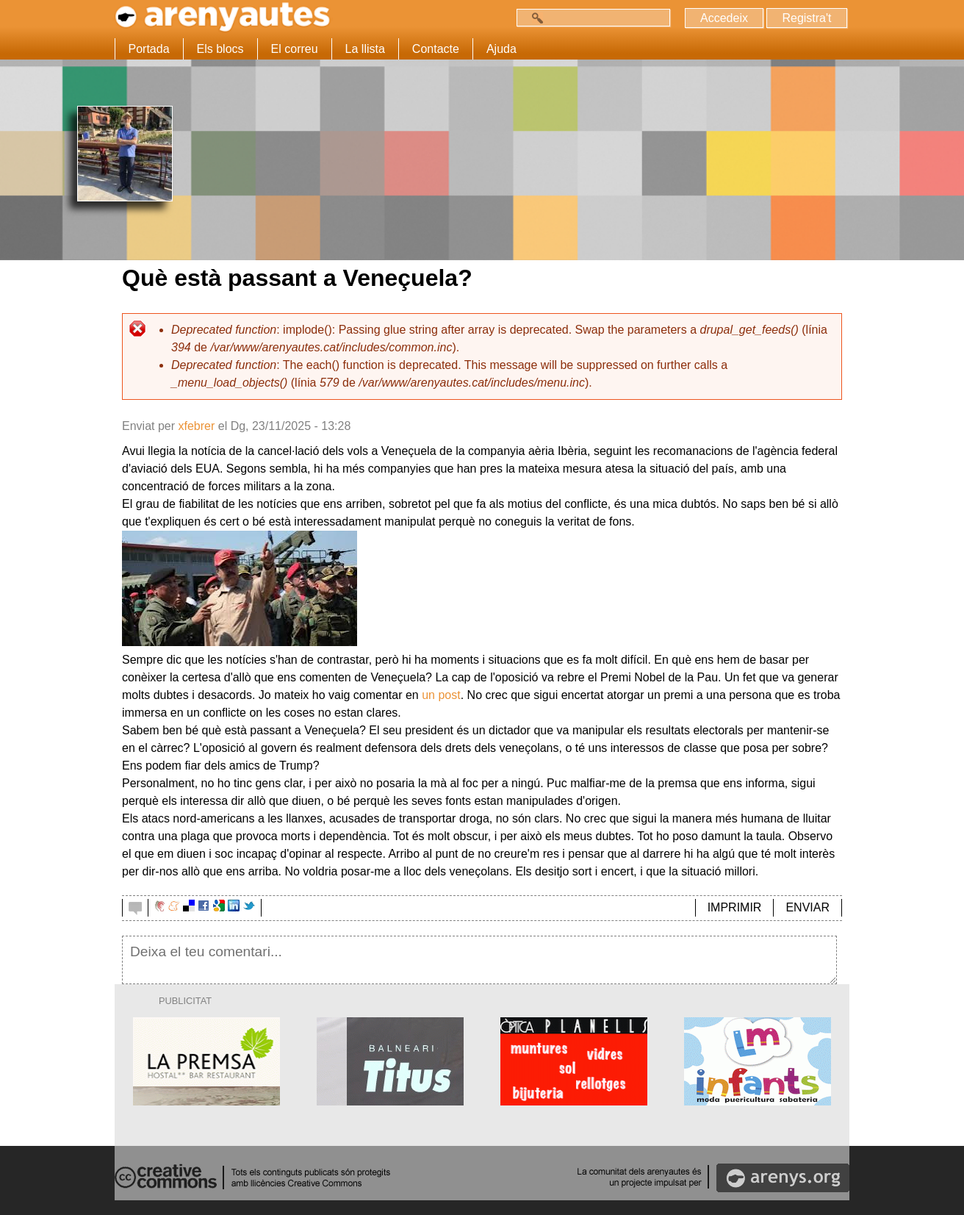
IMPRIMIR (735, 907)
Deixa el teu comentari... (479, 960)
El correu (294, 49)
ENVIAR (807, 907)
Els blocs (220, 49)
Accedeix (724, 18)
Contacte (435, 49)
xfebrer (196, 426)
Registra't (806, 18)
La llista (365, 49)
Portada (149, 49)
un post (441, 695)
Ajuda (501, 49)
